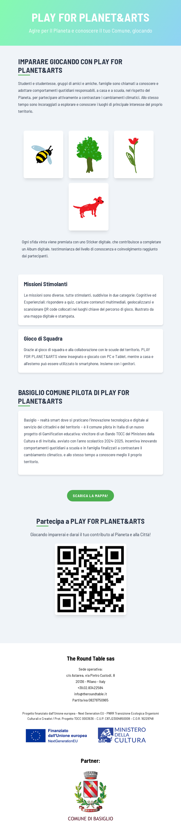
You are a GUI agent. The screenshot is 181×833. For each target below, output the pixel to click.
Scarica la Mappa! (90, 495)
